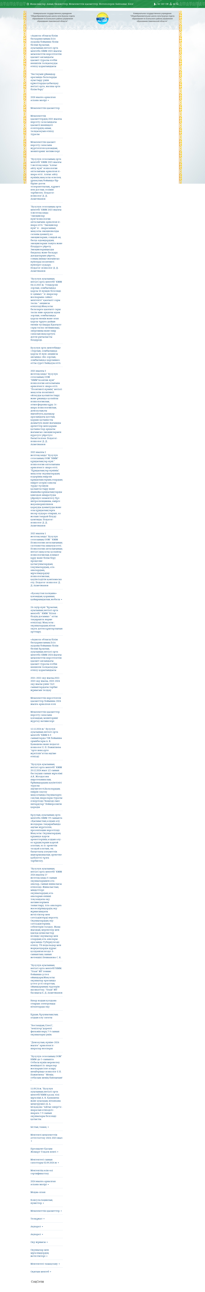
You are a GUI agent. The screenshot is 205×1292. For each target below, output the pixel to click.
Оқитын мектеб (41, 1271)
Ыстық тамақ (40, 1126)
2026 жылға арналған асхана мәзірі (43, 99)
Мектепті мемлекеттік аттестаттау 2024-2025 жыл (46, 1137)
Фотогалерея (106, 3)
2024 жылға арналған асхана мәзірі (43, 1183)
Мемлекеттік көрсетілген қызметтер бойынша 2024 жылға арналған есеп (46, 700)
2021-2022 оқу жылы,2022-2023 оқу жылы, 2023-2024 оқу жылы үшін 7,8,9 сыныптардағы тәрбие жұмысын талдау (45, 684)
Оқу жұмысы (39, 1241)
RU (163, 3)
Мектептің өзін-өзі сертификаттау (42, 1172)
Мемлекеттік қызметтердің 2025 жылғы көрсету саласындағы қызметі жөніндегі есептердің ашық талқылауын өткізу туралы (46, 125)
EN (167, 3)
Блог (131, 3)
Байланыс (121, 3)
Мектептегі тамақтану (45, 1263)
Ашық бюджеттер (57, 3)
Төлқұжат (38, 1218)
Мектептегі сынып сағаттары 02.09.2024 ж (45, 1161)
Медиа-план (38, 1192)
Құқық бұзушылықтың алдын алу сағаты (44, 1016)
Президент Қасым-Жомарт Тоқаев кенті (44, 1150)
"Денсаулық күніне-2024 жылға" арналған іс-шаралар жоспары (45, 1045)
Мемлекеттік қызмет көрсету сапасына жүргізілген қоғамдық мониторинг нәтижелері (45, 146)
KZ (159, 3)
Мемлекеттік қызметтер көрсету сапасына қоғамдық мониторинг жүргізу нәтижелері (45, 716)
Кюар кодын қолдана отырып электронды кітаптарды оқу (43, 1003)
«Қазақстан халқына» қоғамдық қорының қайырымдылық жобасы (46, 596)
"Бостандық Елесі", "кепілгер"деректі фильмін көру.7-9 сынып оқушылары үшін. (45, 1030)
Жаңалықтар (38, 3)
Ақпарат (37, 1226)
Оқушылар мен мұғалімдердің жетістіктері (40, 1252)
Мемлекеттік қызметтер (83, 3)
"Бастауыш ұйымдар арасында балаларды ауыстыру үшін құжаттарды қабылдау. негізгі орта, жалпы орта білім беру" (45, 81)
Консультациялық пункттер (42, 1201)
